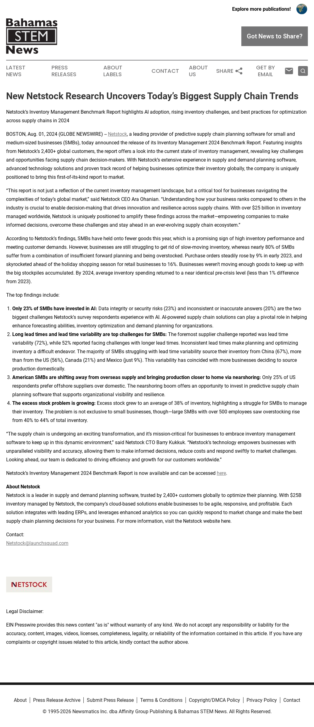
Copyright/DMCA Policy (214, 700)
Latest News (15, 71)
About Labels (112, 71)
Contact (165, 71)
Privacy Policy (262, 700)
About (20, 700)
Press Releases (64, 71)
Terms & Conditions (161, 700)
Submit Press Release (110, 700)
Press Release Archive (56, 700)
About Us (198, 71)
